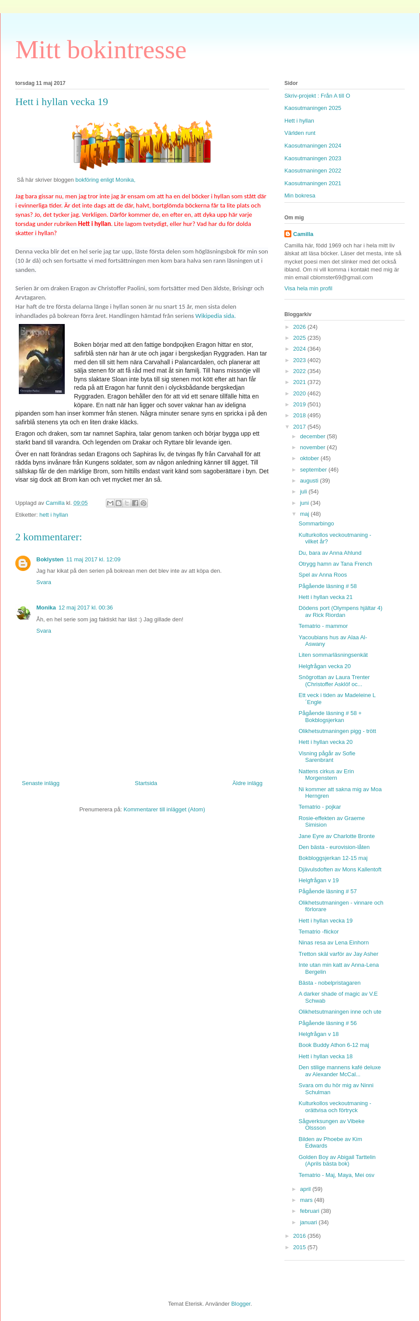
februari (310, 1211)
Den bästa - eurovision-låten (334, 847)
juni (305, 503)
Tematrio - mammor (323, 626)
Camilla (303, 234)
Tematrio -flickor (318, 931)
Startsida (146, 783)
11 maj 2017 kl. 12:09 (93, 559)
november (313, 447)
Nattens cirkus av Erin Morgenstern (326, 775)
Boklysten (49, 559)
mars (307, 1200)
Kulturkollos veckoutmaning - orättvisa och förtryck (334, 1106)
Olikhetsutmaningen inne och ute (339, 1011)
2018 (300, 415)
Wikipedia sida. (216, 316)
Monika (46, 607)
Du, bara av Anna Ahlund (329, 553)
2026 (300, 327)
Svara (43, 582)
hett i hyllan (53, 514)
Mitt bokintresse (101, 49)
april (306, 1189)
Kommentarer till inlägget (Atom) (164, 809)
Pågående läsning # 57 (327, 891)
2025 (300, 338)
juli (304, 491)
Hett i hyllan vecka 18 (325, 1056)
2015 (300, 1247)
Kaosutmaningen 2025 (312, 108)
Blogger (240, 1303)
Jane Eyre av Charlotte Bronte (336, 836)
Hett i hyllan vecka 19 (325, 920)
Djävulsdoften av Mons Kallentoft (339, 869)
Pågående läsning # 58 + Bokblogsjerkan (329, 716)
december (313, 436)
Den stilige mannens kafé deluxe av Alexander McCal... (339, 1071)
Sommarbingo (316, 523)
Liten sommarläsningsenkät (333, 655)
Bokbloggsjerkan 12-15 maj (333, 858)
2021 (300, 382)
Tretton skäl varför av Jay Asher (338, 954)
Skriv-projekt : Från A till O (317, 95)
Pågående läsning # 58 (327, 586)
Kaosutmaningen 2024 (312, 145)
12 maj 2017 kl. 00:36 (86, 607)
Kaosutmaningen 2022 (312, 170)
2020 (300, 393)
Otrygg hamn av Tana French (335, 563)
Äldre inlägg (247, 783)
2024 (300, 348)
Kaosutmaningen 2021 (312, 183)
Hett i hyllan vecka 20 (325, 742)
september (314, 469)
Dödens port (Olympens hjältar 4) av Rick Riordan (340, 611)
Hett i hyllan (299, 120)
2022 (300, 371)
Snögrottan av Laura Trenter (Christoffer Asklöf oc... (334, 680)
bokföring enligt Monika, (105, 179)
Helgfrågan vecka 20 (324, 666)
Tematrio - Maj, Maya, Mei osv (336, 1175)
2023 (300, 360)
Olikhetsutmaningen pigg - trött (337, 731)
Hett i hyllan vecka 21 (325, 597)
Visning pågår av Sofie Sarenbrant (326, 757)
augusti (310, 480)
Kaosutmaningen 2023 (312, 158)
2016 (300, 1236)
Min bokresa (299, 195)
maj (305, 514)
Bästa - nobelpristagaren (329, 982)
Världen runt (299, 133)
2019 (300, 404)
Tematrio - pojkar (319, 806)
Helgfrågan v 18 (318, 1034)
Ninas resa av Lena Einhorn (333, 942)
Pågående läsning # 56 (327, 1023)
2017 (300, 426)
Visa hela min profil (308, 288)
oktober (310, 458)
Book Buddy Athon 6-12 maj (333, 1045)
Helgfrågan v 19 (318, 880)
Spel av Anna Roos (322, 574)
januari (309, 1222)
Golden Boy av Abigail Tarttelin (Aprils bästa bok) (336, 1160)
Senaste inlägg (41, 783)
